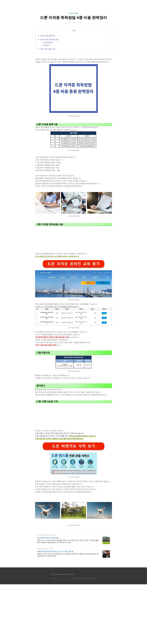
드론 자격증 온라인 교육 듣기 (73, 290)
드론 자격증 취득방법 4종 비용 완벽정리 (73, 17)
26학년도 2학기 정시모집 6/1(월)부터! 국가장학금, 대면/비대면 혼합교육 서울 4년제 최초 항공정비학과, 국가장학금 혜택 (67, 581)
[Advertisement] (115, 320)
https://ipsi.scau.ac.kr (43, 575)
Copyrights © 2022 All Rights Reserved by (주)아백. (84, 604)
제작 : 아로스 (54, 604)
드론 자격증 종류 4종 (47, 36)
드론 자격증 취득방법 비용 (49, 39)
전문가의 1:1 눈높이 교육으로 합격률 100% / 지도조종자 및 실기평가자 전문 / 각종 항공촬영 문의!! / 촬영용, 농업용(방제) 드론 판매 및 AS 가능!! (68, 568)
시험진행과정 (48, 42)
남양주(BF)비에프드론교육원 (48, 564)
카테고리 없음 (73, 13)
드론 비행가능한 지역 (47, 49)
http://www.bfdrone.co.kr (45, 561)
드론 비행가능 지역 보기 (73, 472)
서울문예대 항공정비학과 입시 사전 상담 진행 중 (55, 578)
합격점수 (46, 45)
